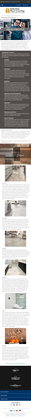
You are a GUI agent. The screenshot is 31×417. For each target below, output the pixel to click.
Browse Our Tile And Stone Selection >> (16, 363)
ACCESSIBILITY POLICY (21, 415)
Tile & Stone (8, 15)
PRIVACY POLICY (13, 415)
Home (3, 15)
